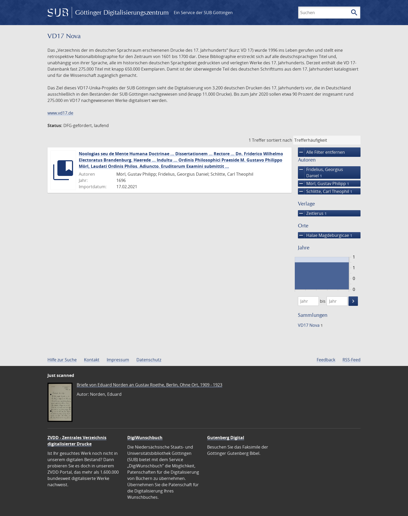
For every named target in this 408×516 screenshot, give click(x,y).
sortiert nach (279, 140)
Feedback (326, 360)
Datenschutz (148, 360)
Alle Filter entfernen (321, 152)
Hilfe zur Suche (62, 360)
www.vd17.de (60, 113)
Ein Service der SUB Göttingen (203, 12)
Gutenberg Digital (225, 437)
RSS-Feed (352, 360)
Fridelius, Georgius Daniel (320, 172)
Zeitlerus (312, 213)
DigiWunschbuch (145, 437)
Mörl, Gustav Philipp (323, 183)
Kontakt (91, 360)
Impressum (118, 360)
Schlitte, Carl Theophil (325, 191)
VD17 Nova (310, 325)
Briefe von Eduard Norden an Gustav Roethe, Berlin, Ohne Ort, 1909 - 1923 (149, 385)
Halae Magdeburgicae (325, 235)
